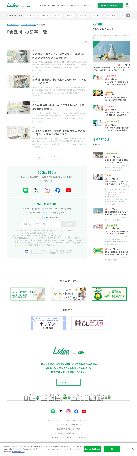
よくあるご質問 (70, 420)
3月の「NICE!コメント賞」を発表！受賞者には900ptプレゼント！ (117, 254)
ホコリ (84, 15)
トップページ (13, 24)
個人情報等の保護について (68, 429)
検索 (127, 5)
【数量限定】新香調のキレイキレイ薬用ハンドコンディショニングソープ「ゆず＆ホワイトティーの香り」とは (111, 69)
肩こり (45, 15)
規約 (46, 217)
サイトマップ (82, 437)
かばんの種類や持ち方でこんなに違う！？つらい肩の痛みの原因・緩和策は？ (117, 114)
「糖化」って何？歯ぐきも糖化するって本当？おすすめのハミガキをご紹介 (116, 233)
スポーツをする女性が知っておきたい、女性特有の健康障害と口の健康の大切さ (117, 130)
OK (112, 449)
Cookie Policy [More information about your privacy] (18, 451)
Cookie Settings (92, 449)
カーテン (112, 15)
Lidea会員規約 (62, 424)
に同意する (49, 217)
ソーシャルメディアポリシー (62, 437)
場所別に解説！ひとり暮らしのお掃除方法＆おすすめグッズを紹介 (117, 184)
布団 (58, 15)
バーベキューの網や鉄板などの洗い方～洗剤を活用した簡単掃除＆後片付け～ (117, 99)
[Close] (133, 449)
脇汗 (126, 15)
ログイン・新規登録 (109, 5)
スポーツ (31, 15)
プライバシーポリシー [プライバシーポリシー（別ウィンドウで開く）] (39, 253)
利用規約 (76, 424)
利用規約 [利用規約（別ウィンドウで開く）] (54, 253)
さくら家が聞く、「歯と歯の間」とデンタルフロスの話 (116, 161)
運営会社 (84, 420)
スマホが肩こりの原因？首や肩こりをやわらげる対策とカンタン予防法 (116, 84)
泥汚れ (71, 15)
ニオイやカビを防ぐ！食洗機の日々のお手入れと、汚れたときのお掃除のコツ (58, 132)
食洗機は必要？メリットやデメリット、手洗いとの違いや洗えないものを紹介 (58, 55)
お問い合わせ (54, 420)
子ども (98, 15)
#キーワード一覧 (28, 24)
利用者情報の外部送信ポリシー (68, 433)
